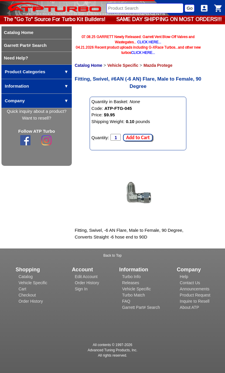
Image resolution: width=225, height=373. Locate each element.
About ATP (189, 307)
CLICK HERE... (149, 42)
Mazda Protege (158, 65)
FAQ (126, 301)
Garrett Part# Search (141, 307)
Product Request (195, 295)
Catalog (25, 276)
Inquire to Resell (194, 301)
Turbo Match (133, 295)
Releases (130, 282)
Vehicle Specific (122, 65)
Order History (30, 301)
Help (184, 276)
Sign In (81, 289)
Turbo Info (131, 276)
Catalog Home (88, 65)
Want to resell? (36, 117)
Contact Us (190, 282)
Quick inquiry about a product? (36, 111)
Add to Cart (137, 137)
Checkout (27, 295)
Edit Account (86, 276)
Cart (22, 289)
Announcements (194, 289)
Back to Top (112, 255)
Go (189, 8)
